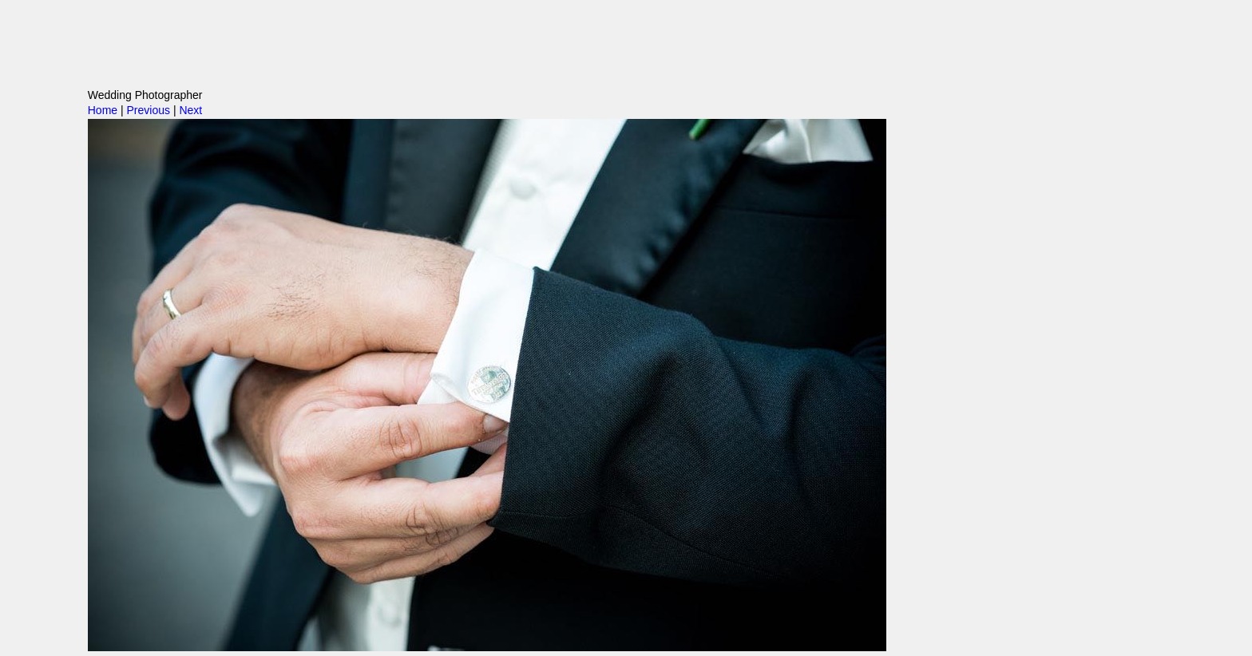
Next (190, 110)
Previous (148, 110)
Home (102, 110)
